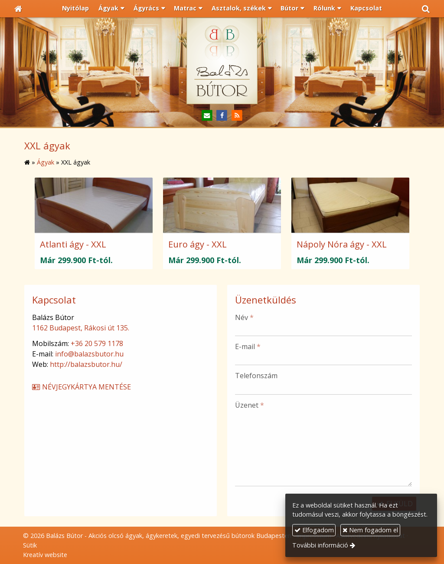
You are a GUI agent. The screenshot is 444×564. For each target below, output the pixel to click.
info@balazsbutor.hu (89, 354)
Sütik (30, 545)
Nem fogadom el (370, 530)
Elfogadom (314, 530)
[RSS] (237, 115)
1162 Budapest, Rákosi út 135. (80, 328)
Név (244, 317)
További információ (320, 545)
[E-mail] (207, 115)
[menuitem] (76, 8)
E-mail (248, 346)
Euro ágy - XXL (197, 244)
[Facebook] (222, 115)
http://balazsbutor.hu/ (86, 364)
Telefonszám (256, 375)
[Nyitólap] (18, 8)
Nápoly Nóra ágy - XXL (342, 244)
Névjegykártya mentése (81, 387)
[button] (426, 8)
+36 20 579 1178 (97, 343)
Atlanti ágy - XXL (73, 244)
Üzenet (249, 405)
